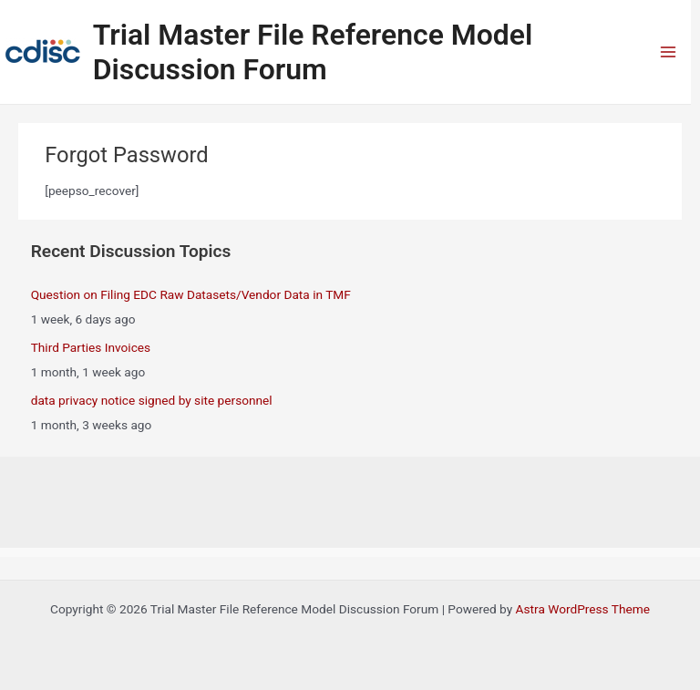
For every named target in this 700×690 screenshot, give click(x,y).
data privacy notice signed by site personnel (152, 400)
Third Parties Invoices (90, 347)
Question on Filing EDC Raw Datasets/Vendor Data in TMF (191, 294)
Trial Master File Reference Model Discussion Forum (313, 52)
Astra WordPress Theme (583, 609)
